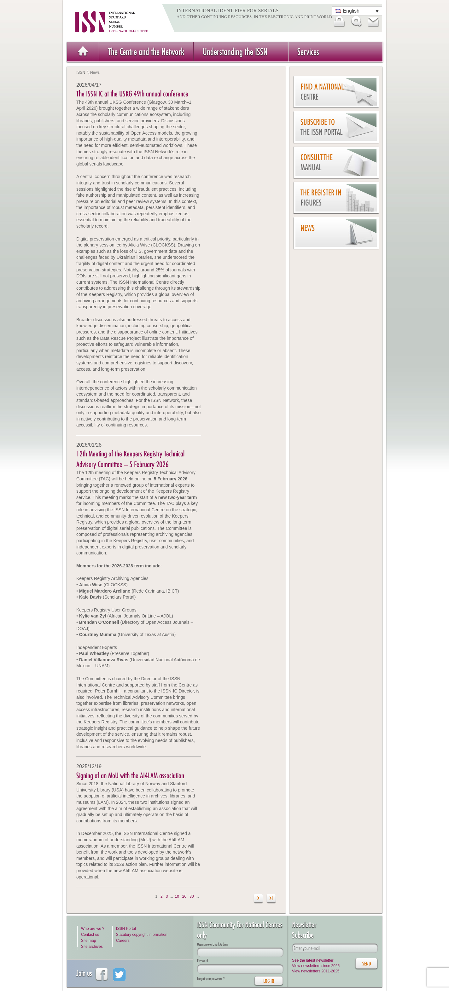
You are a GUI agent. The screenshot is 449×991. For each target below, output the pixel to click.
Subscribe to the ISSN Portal (321, 127)
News (307, 228)
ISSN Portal (126, 928)
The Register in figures (320, 198)
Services (308, 51)
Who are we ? (92, 928)
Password (202, 960)
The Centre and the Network (146, 51)
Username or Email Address (212, 944)
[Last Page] (271, 899)
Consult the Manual (316, 162)
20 (184, 896)
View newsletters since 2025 (316, 966)
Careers (123, 940)
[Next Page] (259, 899)
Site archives (92, 946)
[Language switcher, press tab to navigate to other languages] (357, 10)
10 (177, 896)
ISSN (80, 72)
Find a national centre (322, 92)
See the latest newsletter (312, 960)
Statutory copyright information (141, 934)
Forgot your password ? (210, 978)
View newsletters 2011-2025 (316, 971)
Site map (88, 940)
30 (192, 896)
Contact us (90, 934)
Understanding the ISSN (235, 51)
